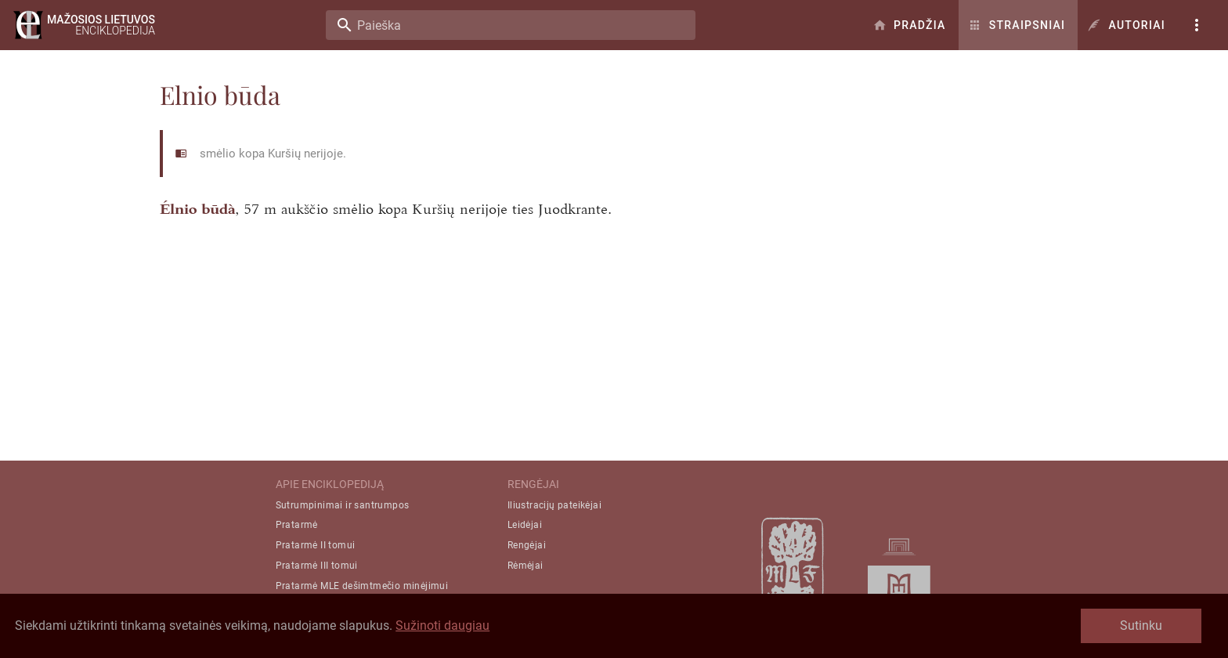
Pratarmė (297, 524)
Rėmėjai (525, 565)
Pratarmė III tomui (317, 565)
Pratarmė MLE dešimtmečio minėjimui (362, 585)
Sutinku (1141, 625)
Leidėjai (524, 524)
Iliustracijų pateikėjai (554, 505)
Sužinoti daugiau (442, 625)
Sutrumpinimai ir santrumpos (343, 505)
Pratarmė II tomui (316, 545)
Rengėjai (526, 545)
